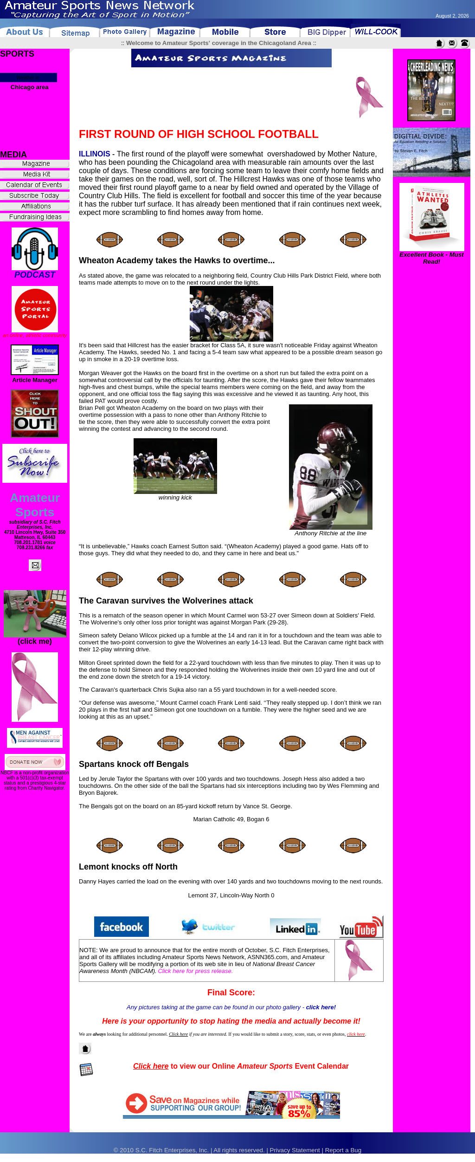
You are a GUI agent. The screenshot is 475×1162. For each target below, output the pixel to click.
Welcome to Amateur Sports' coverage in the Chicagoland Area (218, 42)
